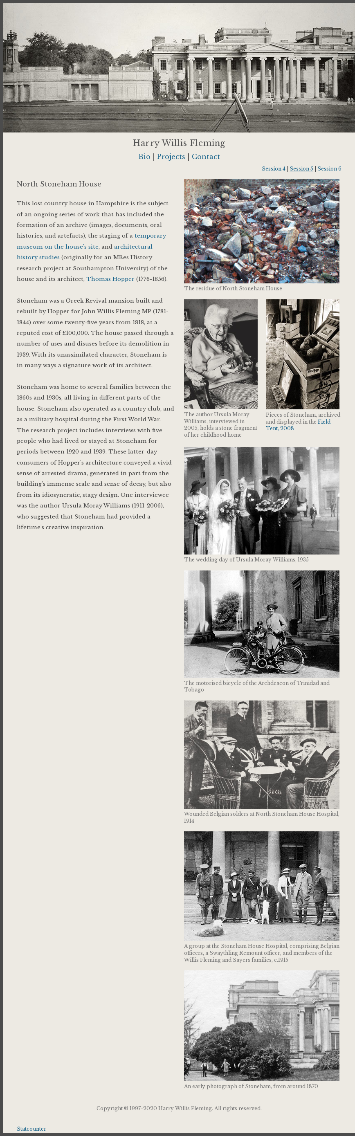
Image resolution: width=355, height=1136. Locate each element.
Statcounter (31, 1129)
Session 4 (273, 169)
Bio (144, 157)
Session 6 (329, 169)
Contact (206, 157)
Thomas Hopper (110, 279)
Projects (171, 157)
